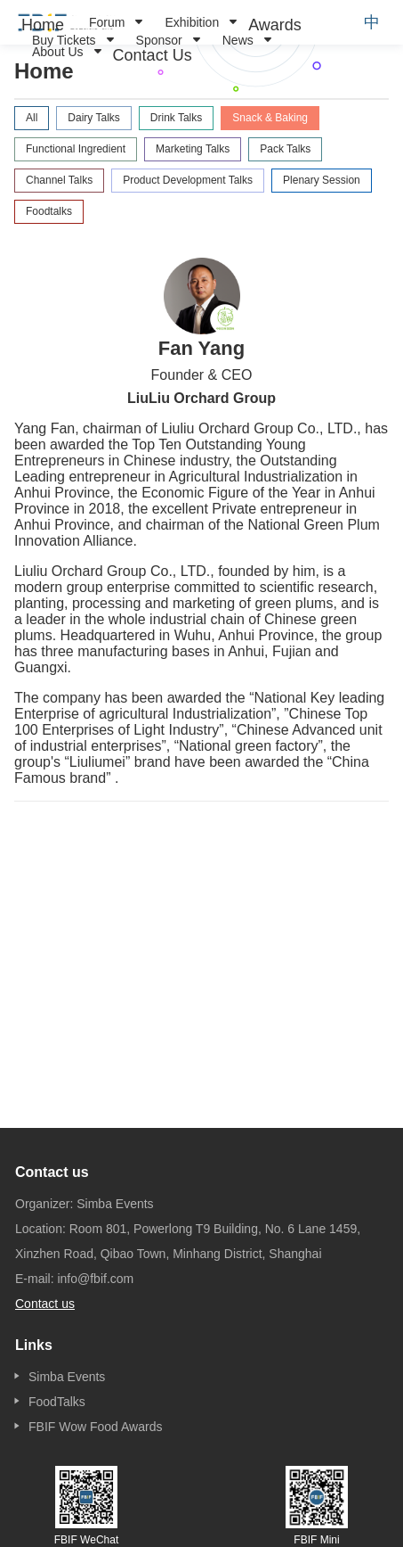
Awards (275, 25)
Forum (107, 22)
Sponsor (159, 40)
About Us (58, 52)
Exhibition (192, 22)
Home (42, 25)
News (238, 40)
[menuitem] (42, 25)
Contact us (45, 1303)
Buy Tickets (64, 40)
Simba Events (66, 1377)
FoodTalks (56, 1402)
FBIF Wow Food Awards (95, 1426)
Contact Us (152, 55)
